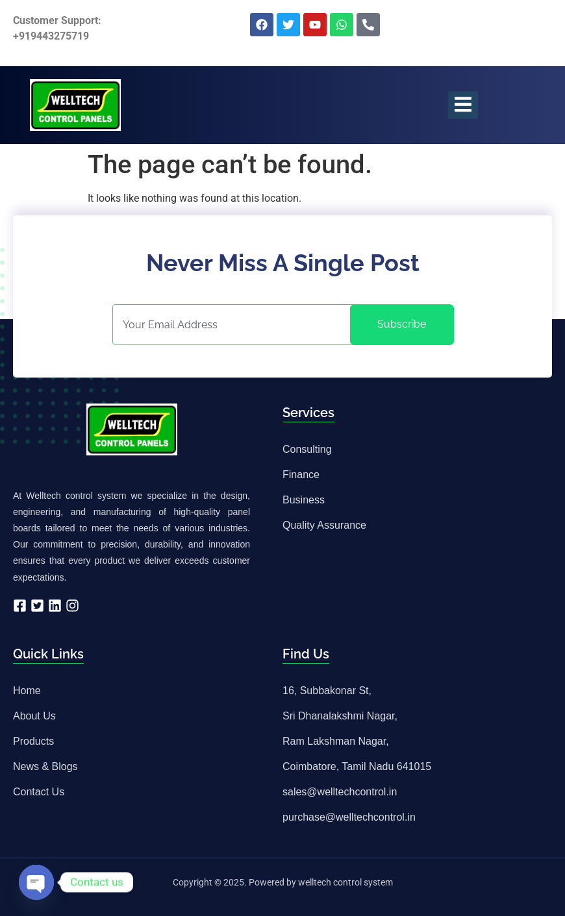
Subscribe (401, 324)
